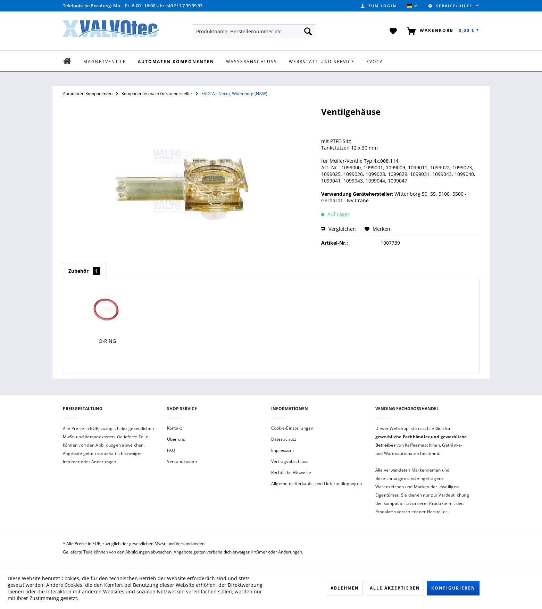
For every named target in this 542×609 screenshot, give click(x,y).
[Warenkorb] (442, 31)
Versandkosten (182, 461)
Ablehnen (345, 588)
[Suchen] (308, 31)
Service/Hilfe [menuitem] (451, 5)
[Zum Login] (379, 6)
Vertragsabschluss (289, 461)
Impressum (282, 450)
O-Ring (107, 341)
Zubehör (84, 271)
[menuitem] (379, 5)
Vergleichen (338, 229)
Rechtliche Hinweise (291, 472)
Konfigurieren (453, 588)
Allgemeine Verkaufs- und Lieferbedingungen (316, 484)
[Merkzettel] (393, 31)
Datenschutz (284, 439)
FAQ (171, 450)
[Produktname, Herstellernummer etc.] (254, 31)
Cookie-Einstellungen (292, 428)
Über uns (176, 439)
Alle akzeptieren (395, 588)
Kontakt (174, 428)
